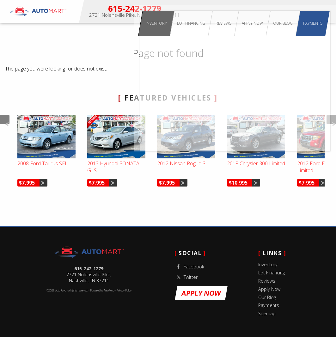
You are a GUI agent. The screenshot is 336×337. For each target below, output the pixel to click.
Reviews (266, 281)
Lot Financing (271, 273)
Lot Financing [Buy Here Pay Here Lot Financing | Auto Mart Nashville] (234, 11)
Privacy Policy (124, 290)
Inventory (206, 11)
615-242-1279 (88, 269)
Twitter (186, 277)
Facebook (189, 267)
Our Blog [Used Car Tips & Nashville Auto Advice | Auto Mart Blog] (301, 11)
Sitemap (267, 313)
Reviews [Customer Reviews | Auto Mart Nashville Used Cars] (258, 11)
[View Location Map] (134, 15)
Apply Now (279, 11)
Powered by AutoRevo (102, 290)
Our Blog (267, 297)
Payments (323, 11)
